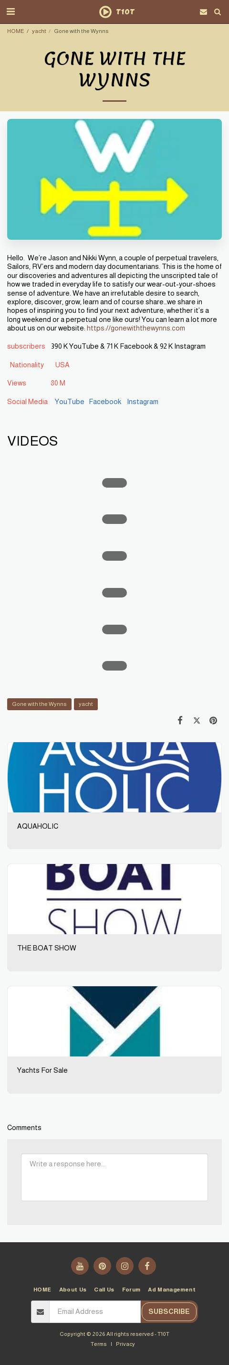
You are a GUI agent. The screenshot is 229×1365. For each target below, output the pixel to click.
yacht (39, 31)
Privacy (125, 1344)
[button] (10, 11)
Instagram (141, 401)
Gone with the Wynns (39, 704)
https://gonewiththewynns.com (136, 328)
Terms (99, 1344)
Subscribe (169, 1311)
